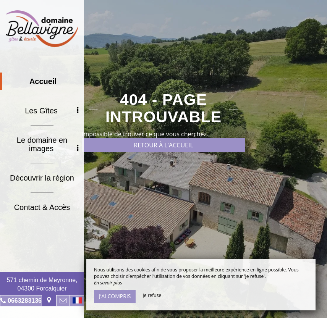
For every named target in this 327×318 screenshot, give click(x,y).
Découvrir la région (42, 178)
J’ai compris (115, 296)
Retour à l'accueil (163, 145)
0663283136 (25, 300)
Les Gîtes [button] (51, 111)
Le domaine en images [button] (47, 144)
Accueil (43, 81)
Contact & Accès (42, 207)
